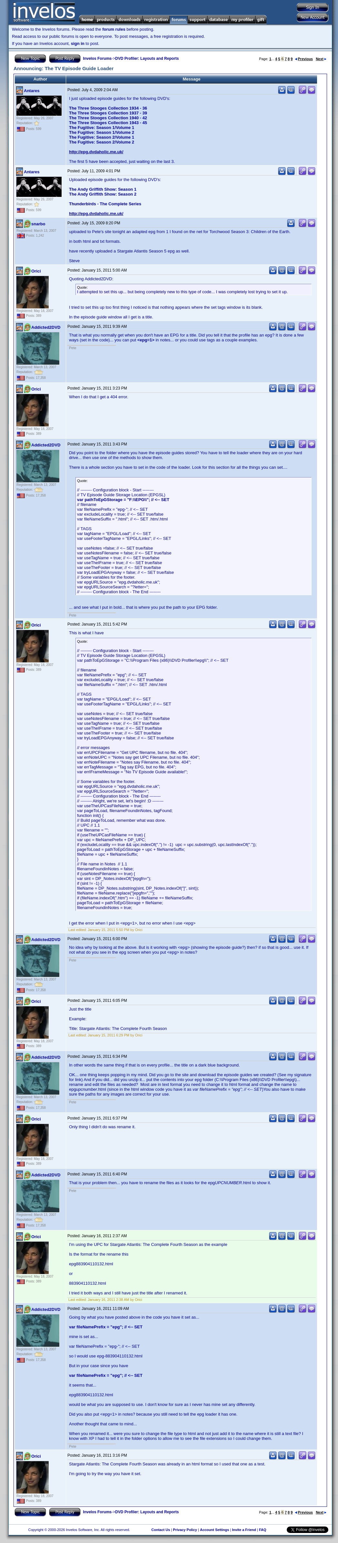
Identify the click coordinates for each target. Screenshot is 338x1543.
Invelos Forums (97, 58)
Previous (304, 59)
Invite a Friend (244, 1530)
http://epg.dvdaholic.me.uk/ (96, 151)
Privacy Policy (185, 1530)
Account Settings (214, 1530)
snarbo (38, 223)
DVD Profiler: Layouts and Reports (147, 58)
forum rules (113, 29)
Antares (31, 90)
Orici (36, 271)
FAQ (262, 1530)
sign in (77, 43)
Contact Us (160, 1530)
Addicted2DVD (45, 327)
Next (321, 59)
